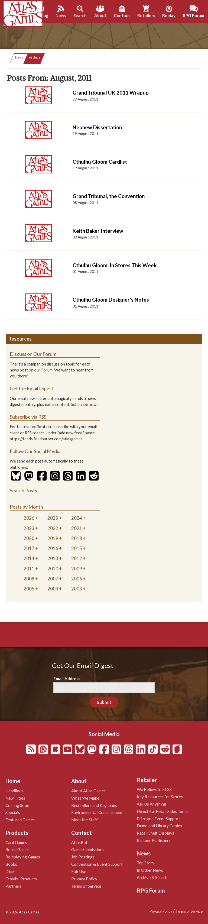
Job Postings (83, 856)
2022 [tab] (52, 528)
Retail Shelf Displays (155, 833)
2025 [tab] (52, 518)
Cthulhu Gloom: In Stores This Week (115, 265)
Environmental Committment (97, 812)
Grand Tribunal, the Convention (109, 196)
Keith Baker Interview (98, 231)
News (19, 57)
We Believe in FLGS (154, 789)
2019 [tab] (52, 538)
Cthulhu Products (21, 878)
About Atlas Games (88, 790)
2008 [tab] (29, 578)
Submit (104, 702)
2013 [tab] (52, 558)
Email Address (66, 678)
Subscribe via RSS (28, 417)
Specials (12, 812)
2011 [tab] (29, 568)
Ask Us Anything (151, 804)
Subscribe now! (84, 404)
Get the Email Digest (31, 388)
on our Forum (41, 370)
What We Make (85, 798)
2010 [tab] (52, 568)
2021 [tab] (76, 528)
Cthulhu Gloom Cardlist (100, 162)
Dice (9, 871)
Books (11, 864)
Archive (34, 57)
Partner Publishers (154, 840)
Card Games (16, 842)
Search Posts (23, 490)
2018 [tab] (76, 538)
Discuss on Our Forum (33, 354)
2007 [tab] (52, 578)
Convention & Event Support (97, 864)
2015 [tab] (76, 548)
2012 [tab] (76, 558)
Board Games (17, 849)
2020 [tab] (29, 538)
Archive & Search (152, 877)
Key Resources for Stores (160, 796)
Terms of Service (86, 886)
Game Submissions (87, 849)
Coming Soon (17, 805)
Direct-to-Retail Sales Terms (162, 811)
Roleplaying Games (22, 856)
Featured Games (20, 819)
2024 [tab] (76, 518)
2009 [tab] (76, 568)
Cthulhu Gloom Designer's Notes (111, 299)
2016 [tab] (52, 548)
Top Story (145, 862)
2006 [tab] (76, 578)
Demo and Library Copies (159, 825)
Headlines (14, 790)
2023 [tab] (29, 528)
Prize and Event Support (158, 818)
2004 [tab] (52, 589)
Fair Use (78, 871)
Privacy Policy (84, 878)
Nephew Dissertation (97, 127)
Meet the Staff (84, 819)
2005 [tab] (29, 589)
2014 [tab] (29, 558)
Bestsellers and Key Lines (94, 805)
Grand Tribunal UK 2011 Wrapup (111, 92)
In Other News (150, 870)
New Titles (15, 798)
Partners (13, 886)
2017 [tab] (29, 548)
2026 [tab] (29, 518)
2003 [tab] (76, 589)
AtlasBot (79, 842)
